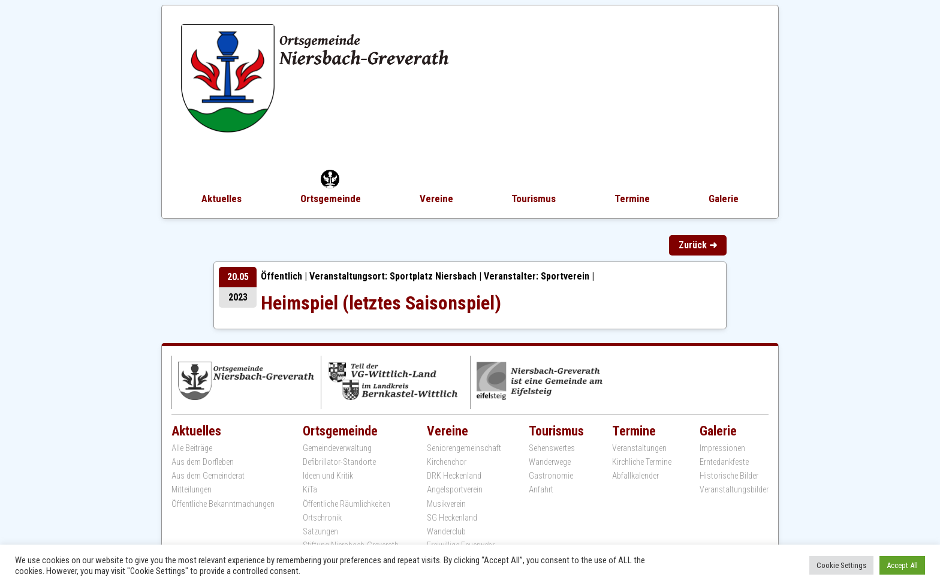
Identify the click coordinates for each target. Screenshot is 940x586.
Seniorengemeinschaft (464, 448)
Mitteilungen (191, 489)
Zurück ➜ (698, 245)
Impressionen (722, 448)
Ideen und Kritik (328, 475)
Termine (632, 199)
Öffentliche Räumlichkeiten (346, 504)
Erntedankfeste (724, 462)
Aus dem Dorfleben (202, 462)
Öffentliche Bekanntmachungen (223, 504)
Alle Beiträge (191, 448)
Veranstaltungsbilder (734, 489)
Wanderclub (446, 531)
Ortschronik (322, 517)
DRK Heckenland (454, 475)
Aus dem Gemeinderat (208, 475)
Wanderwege (550, 462)
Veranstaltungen (639, 448)
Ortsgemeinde (330, 199)
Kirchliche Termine (641, 462)
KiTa (310, 489)
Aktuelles (221, 199)
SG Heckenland (452, 517)
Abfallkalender (635, 475)
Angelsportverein (455, 489)
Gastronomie (551, 475)
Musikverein (446, 504)
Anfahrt (541, 489)
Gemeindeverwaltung (337, 448)
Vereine (436, 199)
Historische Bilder (729, 475)
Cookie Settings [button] (841, 565)
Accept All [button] (902, 565)
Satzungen (320, 531)
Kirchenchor (446, 462)
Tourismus (533, 199)
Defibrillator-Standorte (339, 462)
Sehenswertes (552, 448)
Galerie (724, 199)
